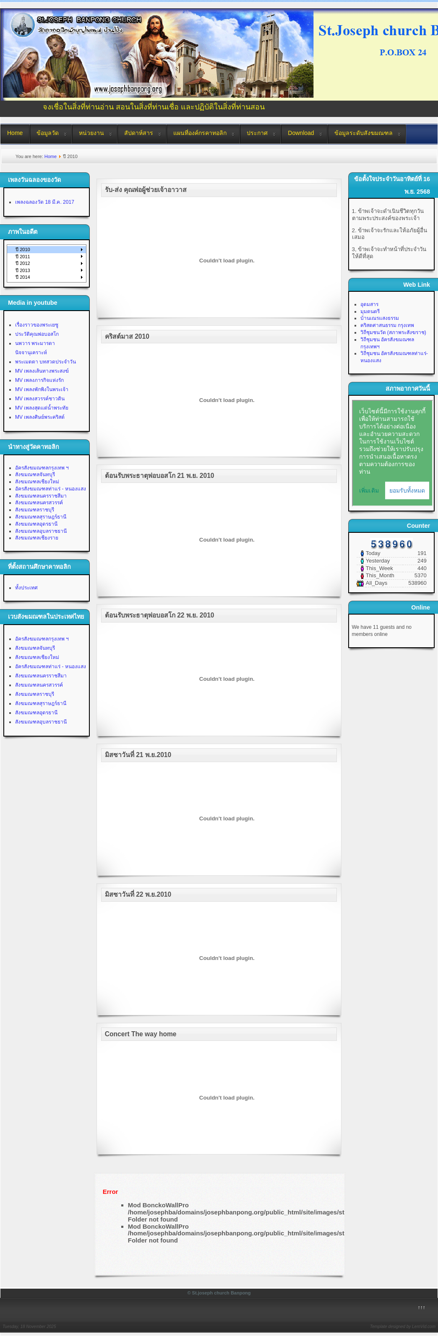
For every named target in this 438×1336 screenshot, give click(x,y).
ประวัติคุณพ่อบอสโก (37, 334)
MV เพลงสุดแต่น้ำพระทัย (41, 408)
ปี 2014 (23, 277)
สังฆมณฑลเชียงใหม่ (37, 482)
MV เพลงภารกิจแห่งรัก (39, 380)
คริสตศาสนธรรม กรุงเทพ (387, 325)
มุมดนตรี (370, 311)
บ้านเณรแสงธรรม (379, 318)
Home (15, 133)
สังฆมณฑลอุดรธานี (36, 524)
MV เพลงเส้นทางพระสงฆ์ (42, 371)
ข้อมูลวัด (47, 133)
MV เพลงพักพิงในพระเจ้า (41, 389)
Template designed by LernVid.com (402, 1326)
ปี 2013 (23, 270)
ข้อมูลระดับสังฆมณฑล (363, 133)
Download (301, 133)
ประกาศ (257, 133)
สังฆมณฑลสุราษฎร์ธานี (40, 517)
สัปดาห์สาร (138, 133)
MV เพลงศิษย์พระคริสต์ (40, 417)
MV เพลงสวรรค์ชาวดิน (40, 399)
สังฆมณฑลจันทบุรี (35, 474)
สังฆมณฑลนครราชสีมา (41, 496)
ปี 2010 (23, 249)
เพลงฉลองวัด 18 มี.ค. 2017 (44, 202)
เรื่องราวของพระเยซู (36, 325)
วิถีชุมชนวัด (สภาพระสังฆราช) (393, 332)
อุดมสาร (369, 304)
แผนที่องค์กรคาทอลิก (200, 133)
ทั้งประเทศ (26, 588)
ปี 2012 (23, 263)
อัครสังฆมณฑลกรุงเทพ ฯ (42, 468)
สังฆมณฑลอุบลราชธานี (41, 531)
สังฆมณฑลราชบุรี (34, 510)
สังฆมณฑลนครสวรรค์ (39, 503)
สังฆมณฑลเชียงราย (36, 538)
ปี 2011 (23, 256)
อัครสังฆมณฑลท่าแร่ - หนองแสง (50, 489)
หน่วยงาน (91, 133)
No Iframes (392, 453)
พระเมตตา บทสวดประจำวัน (45, 362)
